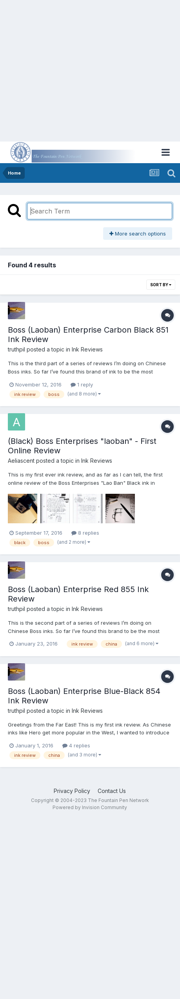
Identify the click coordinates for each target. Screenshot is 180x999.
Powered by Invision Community (90, 807)
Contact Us (112, 790)
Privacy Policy (72, 790)
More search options (137, 233)
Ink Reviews (87, 349)
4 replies (76, 745)
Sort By (160, 284)
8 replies (85, 533)
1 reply (82, 384)
